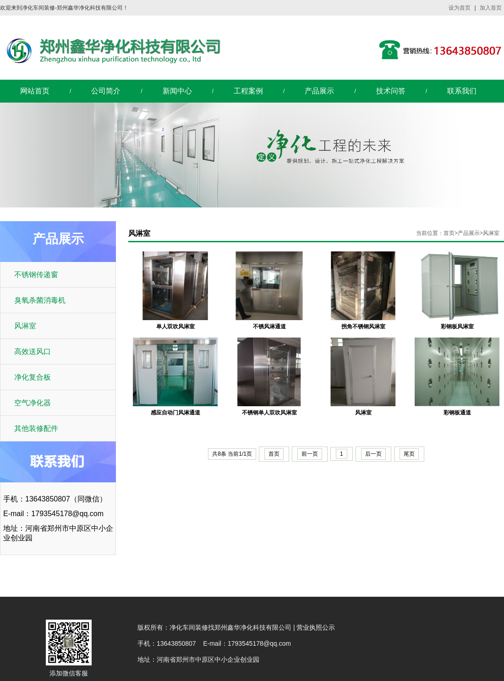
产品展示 (319, 91)
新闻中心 (177, 91)
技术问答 (390, 91)
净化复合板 (32, 377)
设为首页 (460, 8)
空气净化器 (32, 403)
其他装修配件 (36, 428)
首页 (449, 233)
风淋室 (25, 326)
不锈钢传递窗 (36, 274)
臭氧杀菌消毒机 (40, 300)
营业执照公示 (315, 627)
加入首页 (491, 8)
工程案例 (248, 91)
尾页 (409, 454)
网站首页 (34, 91)
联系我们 (462, 91)
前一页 (309, 454)
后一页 (373, 454)
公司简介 (106, 91)
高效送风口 (32, 351)
